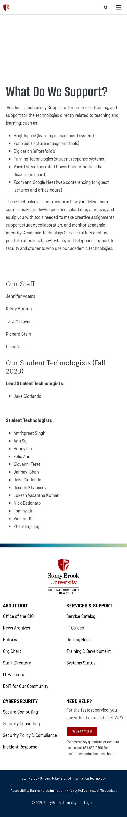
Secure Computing (20, 712)
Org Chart (12, 651)
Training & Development (88, 651)
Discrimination (53, 790)
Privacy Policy (77, 790)
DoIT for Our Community (25, 686)
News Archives (16, 627)
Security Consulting (21, 723)
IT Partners (13, 674)
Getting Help (78, 639)
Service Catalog (80, 616)
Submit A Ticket (82, 731)
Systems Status (80, 662)
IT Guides (75, 627)
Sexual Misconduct (103, 790)
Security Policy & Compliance (30, 735)
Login (88, 802)
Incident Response (20, 746)
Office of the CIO (18, 616)
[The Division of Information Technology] (6, 7)
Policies (10, 639)
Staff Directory (17, 662)
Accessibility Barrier (25, 790)
